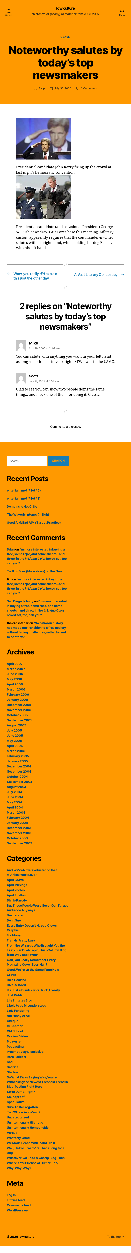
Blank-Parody (17, 907)
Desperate (15, 922)
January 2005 (17, 768)
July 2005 (14, 737)
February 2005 (18, 763)
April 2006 (15, 691)
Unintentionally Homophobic (28, 1134)
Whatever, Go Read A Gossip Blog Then (35, 1164)
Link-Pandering (18, 1017)
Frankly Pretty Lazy (21, 947)
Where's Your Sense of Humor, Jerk (32, 1169)
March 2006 (16, 696)
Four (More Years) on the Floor (41, 578)
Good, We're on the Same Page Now (33, 976)
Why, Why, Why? (19, 1175)
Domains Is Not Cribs (22, 513)
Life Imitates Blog (19, 1007)
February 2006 (18, 701)
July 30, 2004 (63, 89)
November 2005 (19, 716)
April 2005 (15, 752)
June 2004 (15, 804)
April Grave (15, 886)
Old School (15, 1038)
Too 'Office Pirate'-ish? (23, 1119)
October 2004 (17, 783)
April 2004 (15, 814)
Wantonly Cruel (18, 1144)
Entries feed (16, 1207)
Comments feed (19, 1212)
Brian (11, 556)
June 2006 (15, 680)
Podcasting (15, 1053)
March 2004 (16, 819)
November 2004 (19, 778)
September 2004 (19, 788)
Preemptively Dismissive (25, 1058)
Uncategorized (18, 1124)
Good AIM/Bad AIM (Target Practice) (34, 529)
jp (43, 89)
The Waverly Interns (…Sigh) (28, 521)
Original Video (17, 1043)
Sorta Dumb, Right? (21, 1098)
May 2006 (14, 686)
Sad (10, 1068)
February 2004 (18, 824)
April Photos (16, 897)
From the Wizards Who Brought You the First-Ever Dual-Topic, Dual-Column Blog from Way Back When (36, 956)
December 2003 (19, 834)
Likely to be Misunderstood (26, 1012)
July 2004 (14, 798)
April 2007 (15, 670)
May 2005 (14, 747)
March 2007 (16, 675)
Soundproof (15, 1103)
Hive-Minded (16, 991)
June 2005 (15, 742)
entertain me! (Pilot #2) (24, 497)
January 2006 (17, 706)
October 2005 (17, 722)
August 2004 (16, 793)
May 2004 (14, 809)
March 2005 (16, 757)
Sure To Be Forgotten (22, 1114)
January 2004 (17, 829)
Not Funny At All (18, 1022)
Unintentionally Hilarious (25, 1129)
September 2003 (19, 850)
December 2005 (19, 711)
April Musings (17, 891)
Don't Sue (14, 927)
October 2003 (17, 845)
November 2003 (19, 839)
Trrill (10, 578)
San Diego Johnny (20, 608)
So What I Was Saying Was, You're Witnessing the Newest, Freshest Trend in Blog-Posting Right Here (37, 1088)
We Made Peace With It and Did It (31, 1149)
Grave (65, 37)
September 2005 (19, 727)
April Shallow (16, 902)
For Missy (14, 942)
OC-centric (15, 1033)
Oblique (12, 1027)
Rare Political (16, 1063)
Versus (12, 1139)
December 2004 (19, 773)
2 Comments (89, 89)
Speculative (16, 1108)
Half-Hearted (16, 986)
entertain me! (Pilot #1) (23, 505)
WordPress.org (18, 1217)
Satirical (13, 1074)
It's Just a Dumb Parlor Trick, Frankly (33, 997)
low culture (65, 8)
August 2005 (16, 732)
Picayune (13, 1048)
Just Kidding (16, 1002)
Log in (11, 1201)
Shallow (12, 1079)
